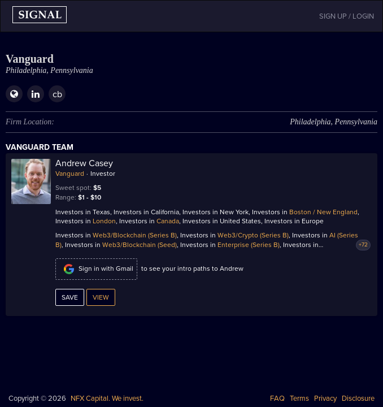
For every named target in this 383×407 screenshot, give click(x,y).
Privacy (325, 398)
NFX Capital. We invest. (107, 398)
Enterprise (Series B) (248, 245)
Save (70, 297)
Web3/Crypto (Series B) (253, 235)
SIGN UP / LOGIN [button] (346, 16)
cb (57, 94)
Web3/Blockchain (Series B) (135, 235)
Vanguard (69, 173)
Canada (167, 221)
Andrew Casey (84, 163)
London (104, 221)
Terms (299, 398)
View (101, 297)
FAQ (277, 398)
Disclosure (358, 398)
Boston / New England (323, 212)
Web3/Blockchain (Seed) (139, 245)
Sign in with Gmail (96, 269)
